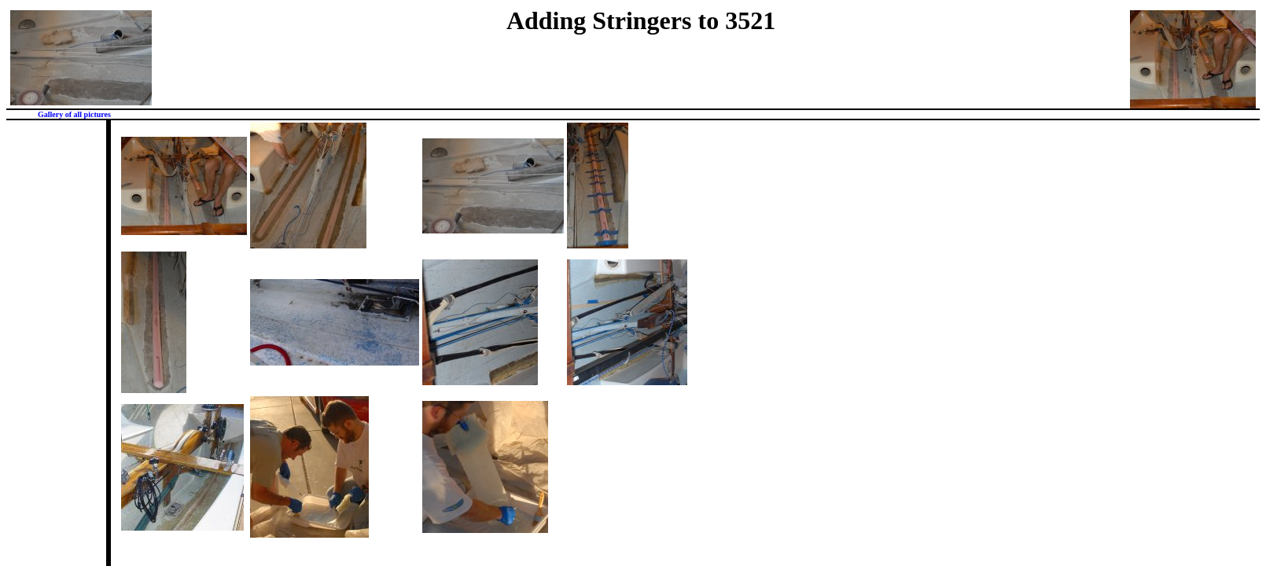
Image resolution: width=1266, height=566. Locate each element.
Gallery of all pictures (74, 114)
